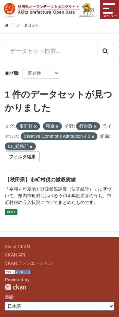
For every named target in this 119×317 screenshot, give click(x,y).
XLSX (11, 212)
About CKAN (17, 246)
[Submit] (105, 51)
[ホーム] (6, 25)
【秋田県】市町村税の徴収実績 (40, 179)
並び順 (11, 73)
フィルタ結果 (22, 156)
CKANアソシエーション (29, 263)
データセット (27, 25)
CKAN (15, 287)
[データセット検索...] (51, 51)
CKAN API (15, 254)
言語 (9, 296)
